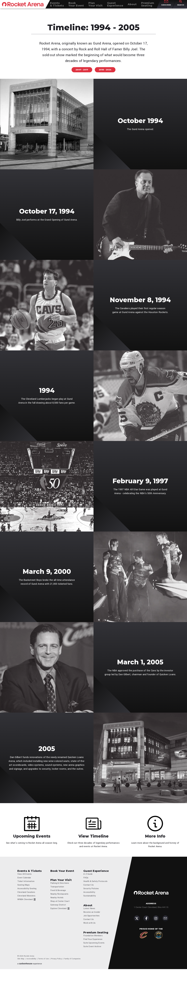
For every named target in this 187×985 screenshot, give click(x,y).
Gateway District (58, 916)
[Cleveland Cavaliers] (144, 948)
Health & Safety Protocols (95, 893)
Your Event (76, 6)
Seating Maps (23, 896)
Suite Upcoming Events (93, 958)
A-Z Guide (87, 886)
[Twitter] (137, 931)
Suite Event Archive (92, 962)
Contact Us (88, 896)
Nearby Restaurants (59, 906)
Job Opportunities (91, 929)
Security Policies (91, 900)
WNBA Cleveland (25, 911)
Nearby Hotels (57, 909)
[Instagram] (156, 931)
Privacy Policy (56, 974)
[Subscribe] (165, 931)
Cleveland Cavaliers (26, 904)
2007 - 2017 (82, 69)
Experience (115, 6)
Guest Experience (96, 881)
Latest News (89, 922)
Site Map (20, 974)
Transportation (57, 898)
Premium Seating (95, 946)
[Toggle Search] (180, 6)
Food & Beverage (58, 902)
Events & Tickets (29, 881)
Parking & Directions (59, 895)
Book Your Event (62, 881)
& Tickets (57, 6)
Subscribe (166, 7)
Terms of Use (43, 974)
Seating (147, 6)
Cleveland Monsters (26, 907)
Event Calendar (24, 889)
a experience (29, 979)
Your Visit (95, 6)
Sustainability (89, 907)
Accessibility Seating (26, 900)
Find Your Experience (92, 955)
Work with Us (89, 936)
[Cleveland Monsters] (159, 948)
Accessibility (89, 904)
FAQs (85, 889)
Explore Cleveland (58, 920)
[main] (93, 433)
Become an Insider (91, 926)
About (87, 917)
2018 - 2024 (105, 69)
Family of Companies (72, 974)
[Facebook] (146, 931)
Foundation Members (93, 951)
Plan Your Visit (61, 890)
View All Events (24, 886)
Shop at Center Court (59, 913)
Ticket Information (26, 893)
